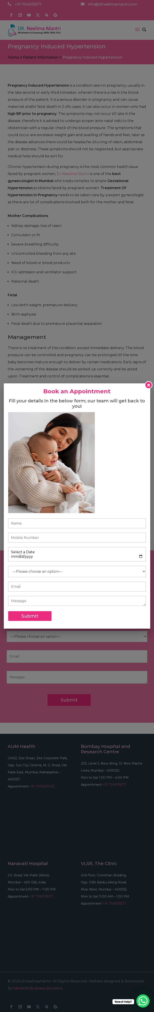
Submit (29, 616)
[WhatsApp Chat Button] (143, 1001)
